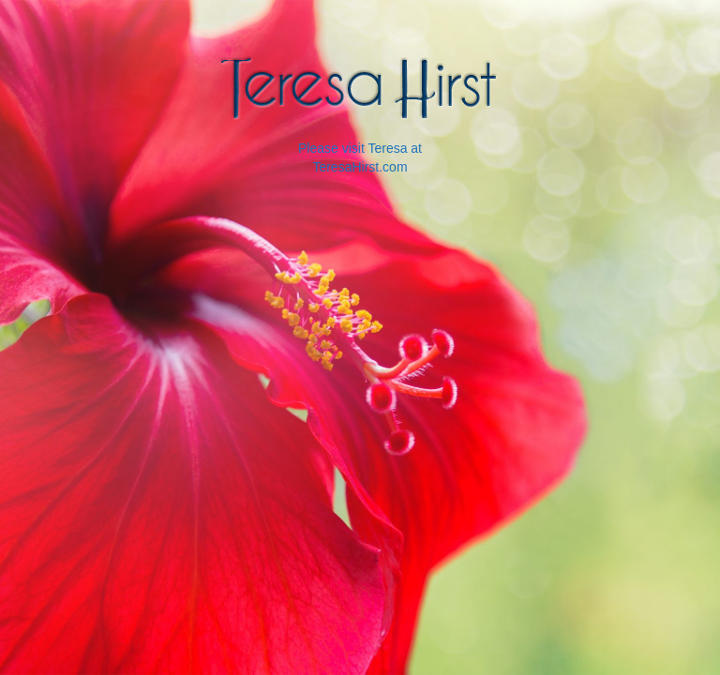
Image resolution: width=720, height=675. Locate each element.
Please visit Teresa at (360, 148)
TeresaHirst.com (359, 166)
